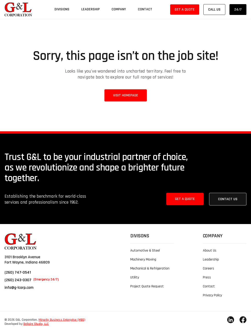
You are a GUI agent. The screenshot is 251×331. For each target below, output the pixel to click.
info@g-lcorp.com (19, 287)
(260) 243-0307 (32, 280)
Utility (134, 277)
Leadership (90, 9)
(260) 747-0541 (18, 272)
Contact (145, 9)
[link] (18, 9)
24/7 (238, 9)
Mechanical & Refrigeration (149, 268)
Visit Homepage (125, 95)
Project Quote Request (147, 286)
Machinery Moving (143, 259)
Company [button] (119, 9)
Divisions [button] (62, 9)
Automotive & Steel (145, 250)
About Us (209, 250)
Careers (208, 268)
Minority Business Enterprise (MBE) (61, 320)
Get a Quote (185, 9)
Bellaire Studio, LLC (36, 324)
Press (207, 277)
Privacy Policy (212, 295)
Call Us (214, 9)
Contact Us (227, 199)
